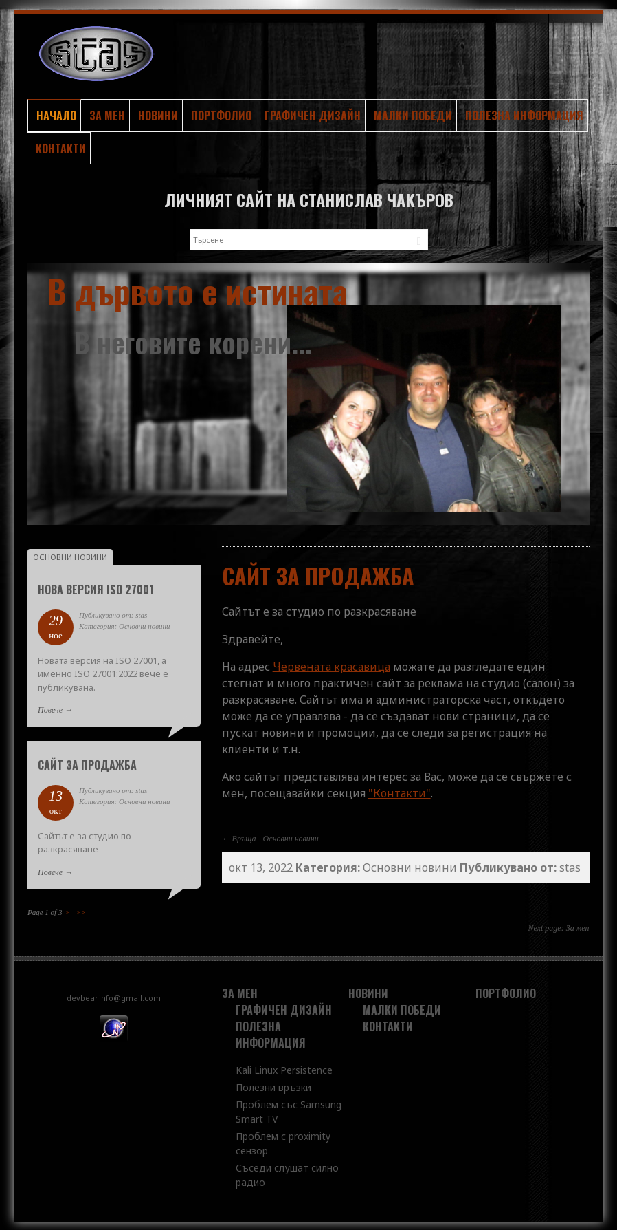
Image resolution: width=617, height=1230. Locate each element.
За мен (107, 115)
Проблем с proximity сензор (283, 1141)
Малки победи (413, 115)
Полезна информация (524, 115)
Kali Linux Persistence (284, 1068)
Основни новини (291, 836)
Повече (50, 708)
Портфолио (221, 115)
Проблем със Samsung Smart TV (288, 1109)
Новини (158, 115)
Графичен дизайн (313, 115)
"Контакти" (399, 791)
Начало (56, 115)
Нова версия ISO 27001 (96, 587)
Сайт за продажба (87, 763)
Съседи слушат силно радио (287, 1173)
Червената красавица (331, 664)
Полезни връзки (273, 1085)
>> (81, 910)
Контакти (61, 148)
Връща (244, 836)
